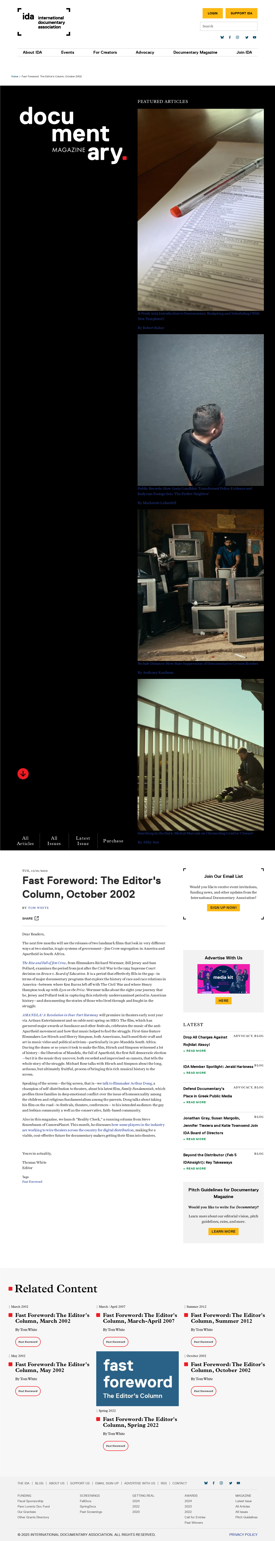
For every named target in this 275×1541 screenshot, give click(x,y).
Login (208, 13)
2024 (136, 1501)
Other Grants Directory (38, 1517)
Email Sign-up (111, 1483)
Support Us (84, 1483)
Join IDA (240, 52)
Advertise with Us (144, 1483)
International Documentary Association (48, 22)
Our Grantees (31, 1511)
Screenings (92, 1495)
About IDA (37, 52)
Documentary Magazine (193, 52)
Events (70, 52)
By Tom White (29, 1325)
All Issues (56, 829)
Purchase (116, 829)
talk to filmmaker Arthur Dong (132, 1085)
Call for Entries (192, 1517)
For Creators (106, 52)
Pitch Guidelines (242, 1517)
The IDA (28, 1483)
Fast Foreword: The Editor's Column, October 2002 (224, 1365)
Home (16, 65)
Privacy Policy (239, 1534)
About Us (61, 1483)
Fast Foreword (37, 1194)
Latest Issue (85, 829)
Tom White (43, 910)
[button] (25, 762)
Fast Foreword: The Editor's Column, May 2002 (54, 1362)
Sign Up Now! (222, 896)
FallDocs (88, 1501)
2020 (136, 1511)
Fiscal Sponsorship (35, 1501)
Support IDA (237, 13)
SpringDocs (90, 1506)
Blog (44, 1483)
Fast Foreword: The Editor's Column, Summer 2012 (225, 1310)
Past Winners (191, 1522)
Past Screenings (93, 1511)
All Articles (27, 829)
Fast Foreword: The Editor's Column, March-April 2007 (137, 1310)
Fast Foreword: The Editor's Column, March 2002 (50, 1310)
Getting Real (143, 1495)
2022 (136, 1506)
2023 (186, 1506)
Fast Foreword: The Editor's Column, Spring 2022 (136, 1419)
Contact (184, 1483)
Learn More (222, 1232)
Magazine (239, 1495)
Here (222, 989)
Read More (195, 1039)
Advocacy (144, 52)
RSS (168, 1483)
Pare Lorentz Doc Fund (38, 1506)
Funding (29, 1495)
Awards (188, 1495)
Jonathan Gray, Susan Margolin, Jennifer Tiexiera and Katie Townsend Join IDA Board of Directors (219, 1121)
